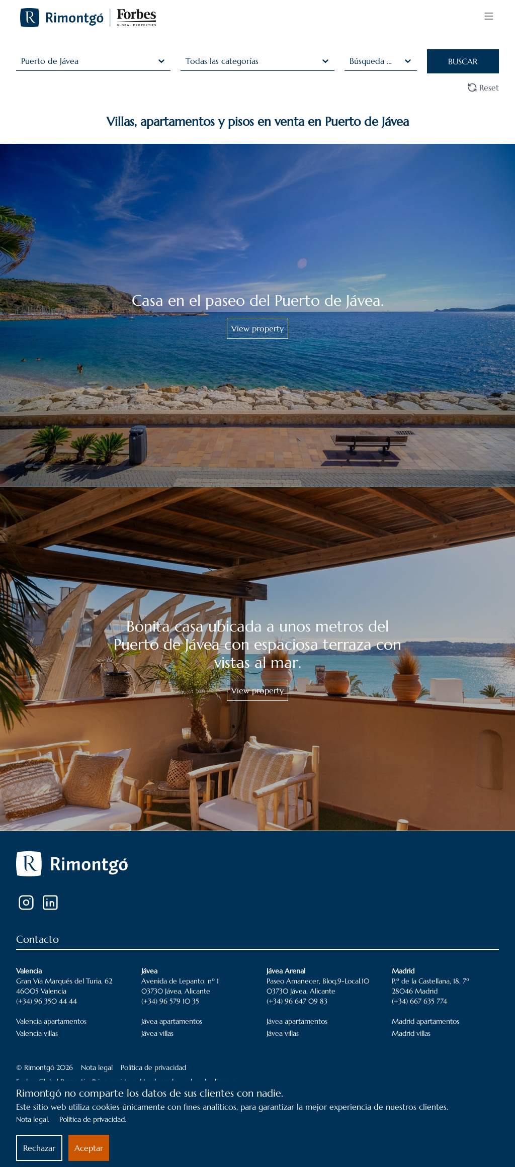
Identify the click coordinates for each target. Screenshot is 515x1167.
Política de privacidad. (92, 1119)
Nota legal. (32, 1119)
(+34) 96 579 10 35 (170, 1001)
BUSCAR (462, 61)
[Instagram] (26, 902)
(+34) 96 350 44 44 (46, 1001)
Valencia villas (37, 1033)
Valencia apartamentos (51, 1021)
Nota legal (97, 1067)
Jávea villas (157, 1033)
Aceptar (88, 1148)
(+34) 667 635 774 (419, 1001)
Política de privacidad (153, 1067)
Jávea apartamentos (171, 1021)
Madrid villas (411, 1033)
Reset (483, 87)
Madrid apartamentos (425, 1021)
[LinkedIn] (50, 902)
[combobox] (22, 61)
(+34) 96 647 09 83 (297, 1001)
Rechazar (39, 1148)
